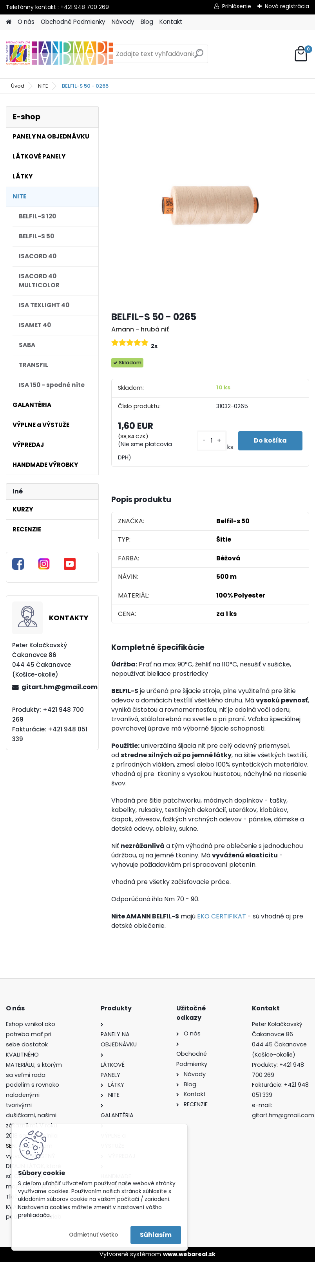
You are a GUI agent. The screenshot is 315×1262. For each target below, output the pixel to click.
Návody (123, 22)
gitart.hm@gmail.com (57, 686)
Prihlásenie (236, 6)
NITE (43, 86)
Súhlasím (156, 1234)
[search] (198, 56)
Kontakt (171, 22)
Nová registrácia (287, 6)
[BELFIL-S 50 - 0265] (210, 205)
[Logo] (60, 54)
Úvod (17, 86)
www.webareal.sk (189, 1254)
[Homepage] (8, 22)
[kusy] (211, 441)
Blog (147, 22)
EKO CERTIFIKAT (221, 916)
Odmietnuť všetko (93, 1235)
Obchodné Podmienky (73, 22)
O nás (26, 22)
